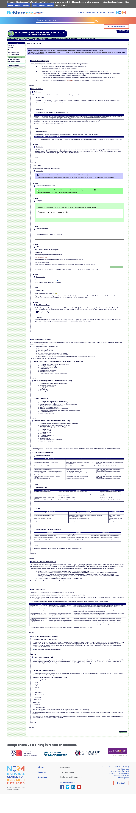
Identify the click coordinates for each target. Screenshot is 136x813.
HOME (9, 38)
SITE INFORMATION (56, 38)
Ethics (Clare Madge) (40, 398)
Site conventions (36, 89)
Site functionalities (37, 589)
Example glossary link (41, 257)
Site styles (36, 165)
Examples (38, 200)
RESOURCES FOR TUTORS (87, 38)
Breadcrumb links (40, 131)
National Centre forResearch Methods (16, 788)
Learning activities (41, 228)
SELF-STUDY (17, 38)
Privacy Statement (67, 772)
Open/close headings (42, 305)
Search (77, 578)
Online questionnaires (42, 455)
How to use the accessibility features (43, 636)
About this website (38, 627)
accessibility (69, 80)
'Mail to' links (39, 290)
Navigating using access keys (43, 670)
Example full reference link (42, 262)
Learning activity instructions (44, 186)
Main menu (38, 147)
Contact (111, 12)
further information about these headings (86, 50)
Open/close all (13, 65)
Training (10, 47)
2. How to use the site (15, 57)
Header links (39, 97)
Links (36, 246)
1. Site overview (14, 54)
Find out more (60, 5)
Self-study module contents (40, 339)
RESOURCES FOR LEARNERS (40, 38)
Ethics (37, 508)
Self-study (11, 45)
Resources (90, 12)
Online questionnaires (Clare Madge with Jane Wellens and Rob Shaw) (58, 361)
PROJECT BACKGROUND (70, 38)
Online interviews (40, 487)
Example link (38, 252)
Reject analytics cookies (43, 5)
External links (39, 277)
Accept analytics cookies (18, 5)
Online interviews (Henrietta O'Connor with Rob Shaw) (52, 380)
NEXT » (120, 267)
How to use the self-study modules (42, 562)
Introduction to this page (39, 61)
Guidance (100, 12)
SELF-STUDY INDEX (124, 32)
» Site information (13, 52)
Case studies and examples (42, 452)
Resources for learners (15, 50)
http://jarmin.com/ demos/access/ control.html (47, 649)
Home (16, 43)
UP (117, 267)
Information (38, 171)
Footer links (39, 109)
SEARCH (121, 30)
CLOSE (31, 85)
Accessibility (65, 767)
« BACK (112, 267)
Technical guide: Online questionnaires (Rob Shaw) (51, 420)
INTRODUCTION (25, 39)
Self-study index (84, 572)
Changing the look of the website (44, 639)
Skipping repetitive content (42, 657)
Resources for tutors (14, 61)
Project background (14, 59)
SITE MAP (126, 30)
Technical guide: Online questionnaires (47, 529)
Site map (86, 571)
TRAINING (26, 38)
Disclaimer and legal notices (71, 777)
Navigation (36, 92)
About (81, 12)
